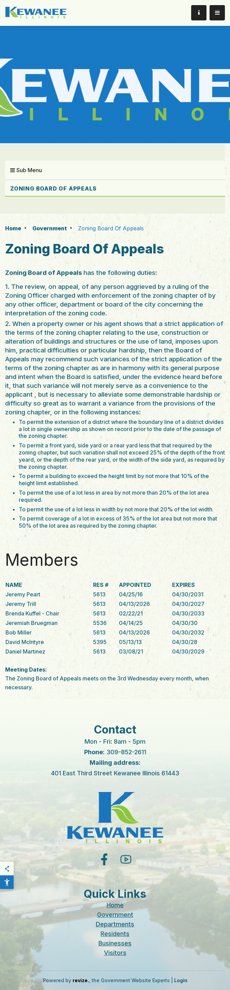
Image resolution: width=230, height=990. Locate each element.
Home (13, 228)
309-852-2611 (126, 752)
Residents (115, 933)
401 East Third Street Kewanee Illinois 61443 (115, 773)
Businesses (115, 943)
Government (49, 228)
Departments (115, 924)
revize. (81, 980)
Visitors (115, 952)
